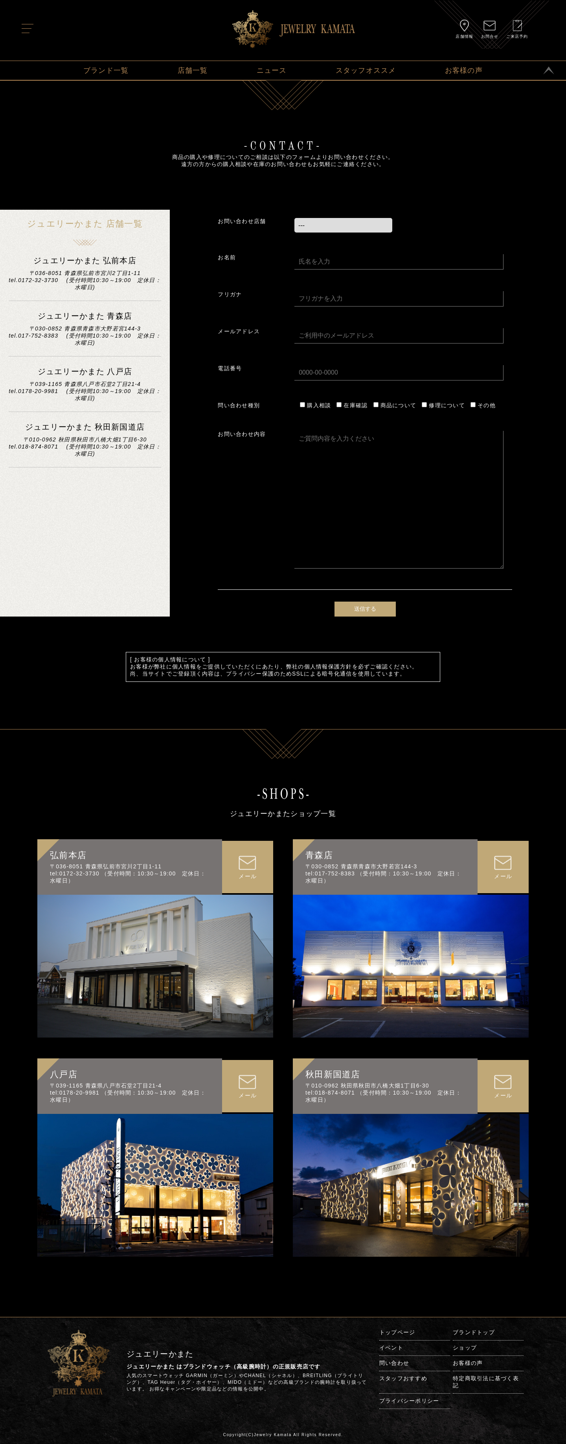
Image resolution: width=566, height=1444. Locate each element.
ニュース (272, 70)
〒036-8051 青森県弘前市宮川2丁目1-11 (106, 866)
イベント (391, 1347)
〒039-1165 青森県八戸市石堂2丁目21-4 (106, 1085)
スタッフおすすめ (403, 1378)
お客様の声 (464, 70)
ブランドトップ (474, 1332)
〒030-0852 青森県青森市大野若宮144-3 (361, 866)
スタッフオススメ (366, 70)
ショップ (465, 1347)
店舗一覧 (193, 70)
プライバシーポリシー (409, 1401)
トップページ (397, 1332)
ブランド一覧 (106, 70)
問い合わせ (394, 1363)
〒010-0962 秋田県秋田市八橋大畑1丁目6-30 (367, 1085)
